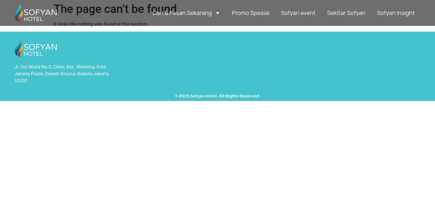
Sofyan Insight (396, 13)
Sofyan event (298, 13)
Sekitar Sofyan (346, 13)
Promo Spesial (250, 13)
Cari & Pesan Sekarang (186, 13)
